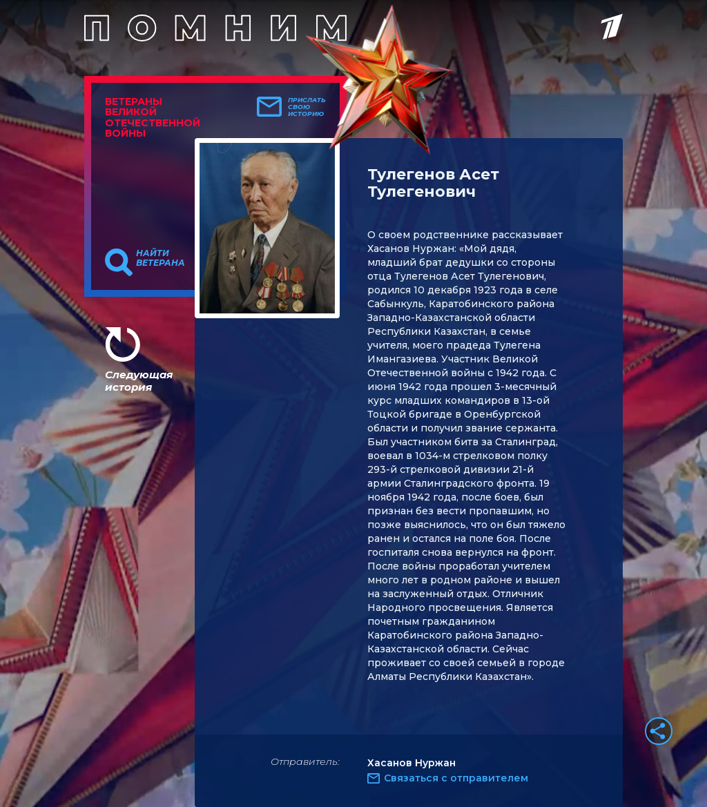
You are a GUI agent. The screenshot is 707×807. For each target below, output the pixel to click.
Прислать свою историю (307, 107)
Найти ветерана (160, 258)
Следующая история (139, 380)
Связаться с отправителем (456, 778)
